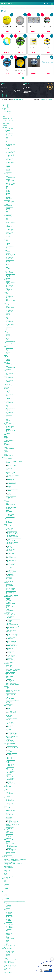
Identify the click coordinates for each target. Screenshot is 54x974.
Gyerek (5, 923)
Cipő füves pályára (11, 526)
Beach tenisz (8, 781)
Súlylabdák (9, 620)
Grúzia (5, 434)
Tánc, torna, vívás (7, 786)
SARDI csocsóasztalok (12, 718)
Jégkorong (6, 797)
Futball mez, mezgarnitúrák (13, 532)
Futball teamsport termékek (13, 552)
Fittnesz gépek (7, 870)
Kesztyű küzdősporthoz (12, 846)
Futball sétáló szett (11, 547)
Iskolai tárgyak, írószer (10, 151)
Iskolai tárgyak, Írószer (10, 383)
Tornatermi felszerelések (7, 948)
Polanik (7, 501)
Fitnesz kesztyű (10, 659)
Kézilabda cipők (9, 584)
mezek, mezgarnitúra (10, 440)
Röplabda (22, 7)
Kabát (7, 134)
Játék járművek (9, 737)
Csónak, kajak (6, 898)
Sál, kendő (8, 934)
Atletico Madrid (7, 200)
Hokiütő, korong (9, 799)
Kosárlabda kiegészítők (10, 694)
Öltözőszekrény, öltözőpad (9, 966)
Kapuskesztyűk (10, 553)
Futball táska (8, 579)
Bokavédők (8, 599)
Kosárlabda (6, 686)
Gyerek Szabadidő (9, 927)
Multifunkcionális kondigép (12, 635)
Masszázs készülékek (11, 473)
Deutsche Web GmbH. (43, 99)
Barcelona (6, 173)
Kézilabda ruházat (9, 585)
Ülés (4, 885)
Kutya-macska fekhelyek (9, 876)
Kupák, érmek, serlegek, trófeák (12, 489)
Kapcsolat (50, 1)
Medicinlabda (8, 955)
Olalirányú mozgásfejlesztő (13, 624)
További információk (6, 109)
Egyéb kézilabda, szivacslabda (12, 595)
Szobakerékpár (10, 651)
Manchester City (7, 271)
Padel (7, 768)
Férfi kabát (8, 919)
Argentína (6, 356)
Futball (5, 524)
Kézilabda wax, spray (10, 589)
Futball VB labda (10, 564)
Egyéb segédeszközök (11, 575)
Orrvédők (7, 609)
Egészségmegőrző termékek (11, 472)
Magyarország (7, 130)
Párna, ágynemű (9, 163)
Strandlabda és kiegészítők (12, 821)
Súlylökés (7, 510)
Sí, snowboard (8, 796)
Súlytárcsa (9, 631)
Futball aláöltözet (11, 549)
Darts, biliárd (8, 714)
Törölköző (8, 166)
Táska (7, 142)
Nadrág (7, 190)
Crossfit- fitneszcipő (10, 662)
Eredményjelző (9, 494)
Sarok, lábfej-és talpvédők (11, 610)
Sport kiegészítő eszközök (9, 458)
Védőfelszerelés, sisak (11, 712)
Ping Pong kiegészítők (10, 672)
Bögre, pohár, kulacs (10, 162)
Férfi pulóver (8, 913)
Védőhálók (8, 487)
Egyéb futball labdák (11, 560)
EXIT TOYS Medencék (10, 698)
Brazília (5, 378)
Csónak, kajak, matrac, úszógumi (12, 824)
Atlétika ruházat (9, 515)
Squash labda (10, 757)
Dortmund (6, 239)
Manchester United (7, 251)
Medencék (6, 697)
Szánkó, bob (8, 795)
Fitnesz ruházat (9, 658)
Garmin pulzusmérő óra (12, 464)
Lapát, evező (6, 880)
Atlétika (5, 500)
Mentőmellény (8, 815)
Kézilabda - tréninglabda (10, 586)
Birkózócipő (8, 842)
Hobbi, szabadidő (7, 705)
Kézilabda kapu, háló (10, 593)
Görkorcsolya (10, 709)
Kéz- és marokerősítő (11, 628)
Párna (7, 140)
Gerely (7, 503)
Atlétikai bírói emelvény (10, 517)
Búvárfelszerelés (9, 818)
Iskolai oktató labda (10, 951)
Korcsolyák (6, 864)
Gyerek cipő (8, 930)
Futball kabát (10, 550)
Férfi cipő (7, 910)
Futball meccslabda (11, 558)
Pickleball (7, 775)
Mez (6, 936)
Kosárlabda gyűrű (9, 691)
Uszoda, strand (7, 807)
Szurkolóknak (4, 127)
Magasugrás (8, 508)
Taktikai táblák (10, 574)
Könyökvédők (8, 600)
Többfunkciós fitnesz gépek (13, 646)
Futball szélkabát (10, 543)
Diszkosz (7, 505)
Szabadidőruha (9, 145)
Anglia (5, 370)
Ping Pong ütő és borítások (11, 670)
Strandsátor (8, 825)
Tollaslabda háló (10, 764)
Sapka (7, 941)
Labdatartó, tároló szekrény (11, 952)
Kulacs (7, 471)
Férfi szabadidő (9, 922)
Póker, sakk (8, 719)
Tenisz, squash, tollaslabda (9, 743)
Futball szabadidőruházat (12, 542)
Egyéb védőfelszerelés (11, 849)
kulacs (7, 138)
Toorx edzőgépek (10, 616)
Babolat (10, 751)
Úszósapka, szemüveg (10, 810)
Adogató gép (12, 771)
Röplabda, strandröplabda (14, 7)
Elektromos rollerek (9, 740)
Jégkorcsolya (8, 792)
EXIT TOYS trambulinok (12, 733)
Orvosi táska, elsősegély (12, 484)
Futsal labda (9, 561)
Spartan (5, 894)
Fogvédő (9, 845)
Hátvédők (8, 607)
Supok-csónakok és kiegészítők (10, 857)
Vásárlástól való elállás (27, 89)
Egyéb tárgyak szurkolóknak (9, 424)
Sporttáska (8, 498)
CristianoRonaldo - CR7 (8, 455)
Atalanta (5, 355)
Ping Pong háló (9, 665)
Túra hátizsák (8, 836)
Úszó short (8, 191)
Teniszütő (9, 750)
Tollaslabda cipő (10, 767)
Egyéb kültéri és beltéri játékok (12, 736)
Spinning (9, 652)
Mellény (7, 937)
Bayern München (7, 215)
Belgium (5, 376)
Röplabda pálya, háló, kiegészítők (12, 684)
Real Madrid (6, 148)
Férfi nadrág (8, 917)
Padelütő (9, 774)
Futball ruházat (9, 529)
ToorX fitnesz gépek (13, 637)
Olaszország (6, 401)
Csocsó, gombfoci (9, 715)
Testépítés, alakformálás (11, 614)
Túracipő (7, 831)
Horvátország (6, 387)
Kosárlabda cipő (9, 695)
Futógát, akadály (9, 511)
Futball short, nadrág (11, 540)
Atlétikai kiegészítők (10, 512)
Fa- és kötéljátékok (11, 725)
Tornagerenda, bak (7, 968)
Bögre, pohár (8, 268)
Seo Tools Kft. (50, 99)
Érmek (8, 491)
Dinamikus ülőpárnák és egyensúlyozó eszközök (17, 626)
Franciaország (7, 384)
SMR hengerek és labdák (11, 660)
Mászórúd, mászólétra (8, 963)
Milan (5, 331)
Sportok (7, 7)
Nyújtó (5, 969)
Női (4, 902)
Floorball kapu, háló (10, 804)
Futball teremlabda (11, 563)
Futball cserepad (9, 577)
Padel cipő (9, 772)
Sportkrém (9, 486)
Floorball (5, 801)
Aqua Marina (6, 892)
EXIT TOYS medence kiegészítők (12, 700)
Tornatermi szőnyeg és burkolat (10, 965)
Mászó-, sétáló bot (9, 834)
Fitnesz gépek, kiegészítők (11, 644)
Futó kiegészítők (9, 522)
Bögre (7, 422)
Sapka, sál (8, 137)
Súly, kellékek (10, 621)
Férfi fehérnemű (9, 920)
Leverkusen (6, 237)
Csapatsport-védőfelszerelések (10, 596)
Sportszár (9, 539)
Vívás (7, 789)
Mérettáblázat (25, 92)
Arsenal (5, 292)
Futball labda (8, 556)
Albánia (5, 452)
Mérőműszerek (10, 476)
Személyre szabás (26, 87)
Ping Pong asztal (9, 667)
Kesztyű (7, 940)
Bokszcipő (8, 841)
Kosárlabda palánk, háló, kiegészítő (13, 690)
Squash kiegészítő (11, 760)
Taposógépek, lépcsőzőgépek (13, 656)
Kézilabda (6, 582)
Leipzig (5, 250)
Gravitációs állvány (11, 479)
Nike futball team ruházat (12, 533)
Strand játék (8, 820)
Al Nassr (5, 447)
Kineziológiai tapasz (11, 483)
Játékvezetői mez (11, 545)
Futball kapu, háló (9, 578)
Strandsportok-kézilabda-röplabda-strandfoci (13, 783)
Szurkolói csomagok (8, 423)
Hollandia (6, 388)
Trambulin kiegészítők (11, 732)
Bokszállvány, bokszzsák (11, 850)
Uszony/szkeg (7, 882)
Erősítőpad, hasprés (11, 630)
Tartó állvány (10, 638)
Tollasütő (9, 762)
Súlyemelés (9, 617)
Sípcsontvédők (9, 567)
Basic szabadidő (9, 933)
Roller (8, 708)
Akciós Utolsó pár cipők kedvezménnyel (12, 860)
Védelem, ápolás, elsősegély (11, 480)
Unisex (5, 931)
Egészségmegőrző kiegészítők (13, 475)
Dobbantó (6, 958)
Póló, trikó (8, 169)
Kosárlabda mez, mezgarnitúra (12, 688)
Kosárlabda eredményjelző (11, 693)
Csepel (5, 417)
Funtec (7, 785)
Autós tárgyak (8, 159)
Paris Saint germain (8, 205)
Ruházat (3, 899)
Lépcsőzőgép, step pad (12, 645)
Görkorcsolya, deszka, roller (11, 707)
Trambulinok (8, 729)
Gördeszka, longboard (11, 711)
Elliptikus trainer (10, 648)
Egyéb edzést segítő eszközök (13, 634)
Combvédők (8, 605)
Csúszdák (9, 726)
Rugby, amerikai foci (8, 855)
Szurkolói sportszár (9, 158)
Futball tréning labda (11, 557)
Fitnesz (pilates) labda (11, 641)
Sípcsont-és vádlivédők (10, 603)
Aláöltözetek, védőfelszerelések (10, 945)
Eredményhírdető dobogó (11, 496)
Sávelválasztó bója (9, 817)
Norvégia (5, 454)
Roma (5, 342)
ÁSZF (24, 88)
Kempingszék (8, 838)
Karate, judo (8, 853)
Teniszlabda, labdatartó (12, 746)
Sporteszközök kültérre (8, 869)
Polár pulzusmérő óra (11, 465)
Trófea (8, 493)
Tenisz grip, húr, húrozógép (12, 747)
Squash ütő (9, 758)
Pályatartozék (10, 769)
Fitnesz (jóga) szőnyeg (12, 642)
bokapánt (6, 889)
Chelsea (5, 279)
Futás (5, 518)
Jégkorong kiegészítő (10, 800)
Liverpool (5, 303)
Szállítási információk (27, 86)
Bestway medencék (9, 701)
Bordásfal (6, 874)
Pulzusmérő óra (9, 462)
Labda (7, 147)
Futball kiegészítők (9, 568)
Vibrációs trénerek (11, 655)
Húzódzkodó (10, 633)
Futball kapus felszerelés (12, 531)
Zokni (5, 947)
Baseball (5, 806)
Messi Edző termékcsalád (12, 571)
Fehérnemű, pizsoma (10, 155)
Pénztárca (8, 165)
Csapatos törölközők (8, 877)
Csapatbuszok (9, 172)
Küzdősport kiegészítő (10, 852)
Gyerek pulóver (9, 926)
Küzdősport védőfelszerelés (11, 843)
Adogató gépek (10, 754)
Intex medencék (9, 702)
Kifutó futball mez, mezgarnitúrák (14, 538)
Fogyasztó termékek (11, 477)
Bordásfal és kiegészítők (9, 962)
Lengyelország (7, 391)
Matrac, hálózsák (9, 832)
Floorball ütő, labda (9, 803)
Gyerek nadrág (9, 929)
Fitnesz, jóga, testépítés (8, 613)
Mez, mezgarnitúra (9, 133)
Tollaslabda (8, 761)
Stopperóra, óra (9, 466)
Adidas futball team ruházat (13, 535)
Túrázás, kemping (7, 829)
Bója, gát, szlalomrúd (11, 572)
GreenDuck (6, 896)
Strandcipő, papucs (9, 827)
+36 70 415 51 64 (4, 87)
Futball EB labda (10, 565)
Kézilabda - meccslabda (10, 588)
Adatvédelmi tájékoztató (27, 91)
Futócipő (7, 521)
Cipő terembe (10, 528)
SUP (3, 891)
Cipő (6, 131)
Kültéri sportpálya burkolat (11, 507)
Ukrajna (5, 450)
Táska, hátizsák (9, 311)
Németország (6, 392)
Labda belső (8, 954)
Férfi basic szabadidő (10, 916)
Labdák (5, 871)
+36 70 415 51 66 (4, 89)
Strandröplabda (10, 680)
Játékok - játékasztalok (8, 867)
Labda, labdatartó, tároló (9, 950)
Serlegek (9, 490)
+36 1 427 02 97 (4, 90)
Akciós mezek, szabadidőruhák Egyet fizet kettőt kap (14, 901)
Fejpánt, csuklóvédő (10, 938)
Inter (5, 346)
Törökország (6, 451)
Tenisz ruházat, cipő (11, 748)
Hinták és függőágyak (11, 723)
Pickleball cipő (10, 779)
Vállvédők (8, 612)
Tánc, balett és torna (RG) (11, 788)
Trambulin (9, 730)
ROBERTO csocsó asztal (12, 716)
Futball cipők (8, 525)
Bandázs (9, 848)
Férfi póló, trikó (9, 912)
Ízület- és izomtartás (11, 482)
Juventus (6, 315)
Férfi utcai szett (9, 915)
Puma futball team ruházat (12, 536)
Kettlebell (9, 623)
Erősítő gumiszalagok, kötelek (13, 619)
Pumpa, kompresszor (10, 459)
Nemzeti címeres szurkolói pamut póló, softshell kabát (15, 859)
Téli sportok (6, 790)
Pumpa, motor (7, 884)
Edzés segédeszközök (10, 570)
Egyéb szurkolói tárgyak (10, 144)
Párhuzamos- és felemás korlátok (10, 970)
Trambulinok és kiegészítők (9, 862)
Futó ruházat (8, 519)
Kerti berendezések (9, 722)
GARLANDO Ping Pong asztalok (13, 669)
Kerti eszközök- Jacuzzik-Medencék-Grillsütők (13, 863)
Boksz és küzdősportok (8, 839)
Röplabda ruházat (9, 676)
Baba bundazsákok (8, 866)
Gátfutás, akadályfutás (10, 504)
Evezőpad (9, 653)
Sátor (7, 835)
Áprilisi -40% (4, 856)
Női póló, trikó (8, 905)
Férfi (5, 909)
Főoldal (3, 7)
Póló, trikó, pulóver (9, 135)
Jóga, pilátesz (8, 639)
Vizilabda (7, 808)
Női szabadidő (8, 906)
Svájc (5, 445)
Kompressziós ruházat (10, 581)
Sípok (7, 469)
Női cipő (7, 903)
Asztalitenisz (6, 663)
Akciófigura (8, 360)
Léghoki (7, 720)
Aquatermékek (9, 813)
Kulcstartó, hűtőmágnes (10, 222)
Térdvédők (8, 598)
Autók (8, 739)
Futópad (9, 649)
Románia (5, 436)
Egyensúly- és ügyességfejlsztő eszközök (14, 734)
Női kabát (8, 908)
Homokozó (9, 727)
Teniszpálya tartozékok (12, 753)
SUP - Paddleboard (9, 814)
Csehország (6, 441)
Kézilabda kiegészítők (10, 592)
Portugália (6, 362)
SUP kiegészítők (9, 828)
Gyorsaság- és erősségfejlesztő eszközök (14, 461)
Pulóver (7, 322)
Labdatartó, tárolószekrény (11, 957)
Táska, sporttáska (9, 497)
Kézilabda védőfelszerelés (11, 591)
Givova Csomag (9, 554)
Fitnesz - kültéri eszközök (9, 741)
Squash (7, 755)
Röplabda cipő (8, 674)
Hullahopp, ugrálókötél (12, 627)
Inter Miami (6, 438)
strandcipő (6, 888)
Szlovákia (6, 437)
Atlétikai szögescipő (10, 514)
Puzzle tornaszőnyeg (8, 972)
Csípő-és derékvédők (10, 606)
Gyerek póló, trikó (9, 924)
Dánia (5, 443)
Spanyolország (7, 409)
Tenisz (7, 744)
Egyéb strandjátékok (11, 822)
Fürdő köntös (8, 811)
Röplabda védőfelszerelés (11, 683)
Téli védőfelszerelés (9, 793)
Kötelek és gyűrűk (7, 961)
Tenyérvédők (8, 602)
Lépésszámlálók (9, 468)
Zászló (7, 141)
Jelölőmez (9, 546)
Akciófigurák (8, 170)
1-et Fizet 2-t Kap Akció (8, 128)
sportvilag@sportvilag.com (6, 91)
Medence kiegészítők (10, 704)
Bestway (5, 895)
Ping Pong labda (9, 666)
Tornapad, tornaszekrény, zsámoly (11, 959)
